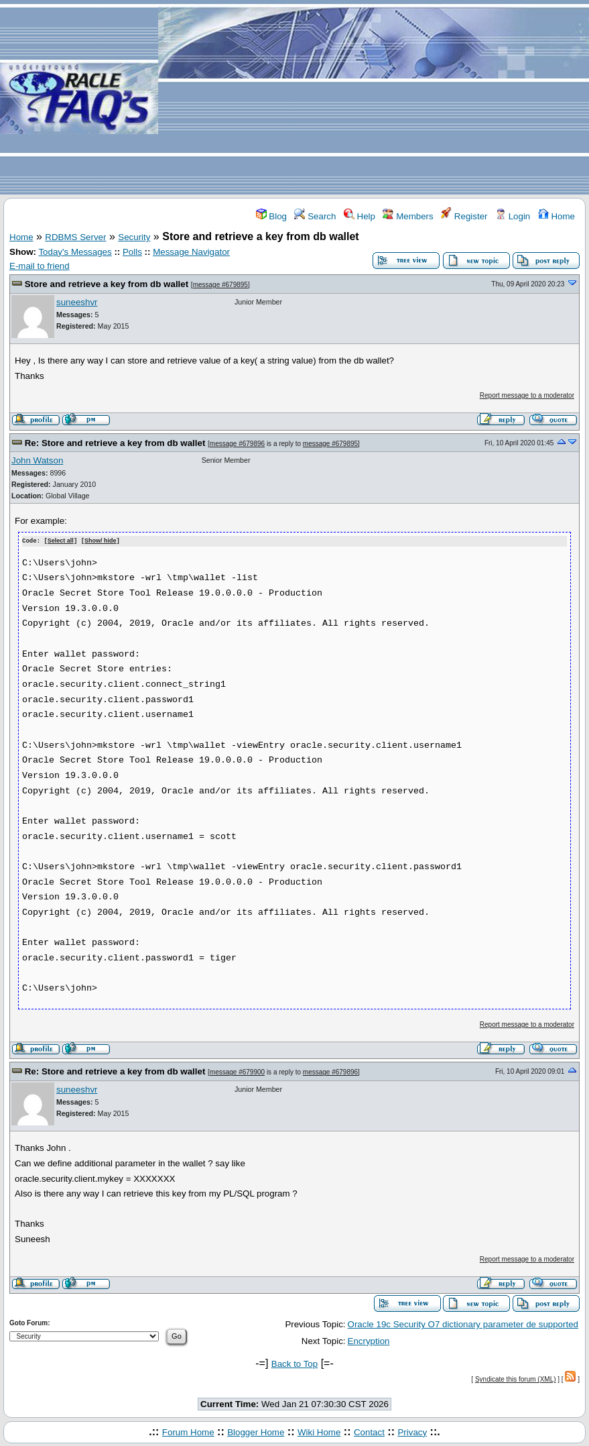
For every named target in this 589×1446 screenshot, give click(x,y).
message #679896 (237, 443)
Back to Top (294, 1363)
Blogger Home (255, 1432)
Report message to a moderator (527, 395)
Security (134, 237)
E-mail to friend (39, 266)
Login (512, 216)
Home (556, 216)
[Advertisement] (373, 98)
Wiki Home (319, 1432)
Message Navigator (191, 252)
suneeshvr (77, 302)
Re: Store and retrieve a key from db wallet (115, 443)
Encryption (369, 1340)
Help (359, 216)
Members (408, 216)
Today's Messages (74, 252)
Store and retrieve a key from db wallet (106, 284)
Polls (132, 252)
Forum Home (188, 1432)
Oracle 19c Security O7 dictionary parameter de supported (463, 1324)
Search (315, 216)
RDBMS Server (75, 237)
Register (464, 216)
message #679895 (220, 284)
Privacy (412, 1432)
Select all (61, 541)
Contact (369, 1432)
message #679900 (237, 1072)
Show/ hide (100, 541)
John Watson (37, 460)
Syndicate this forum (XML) (515, 1378)
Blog (271, 216)
